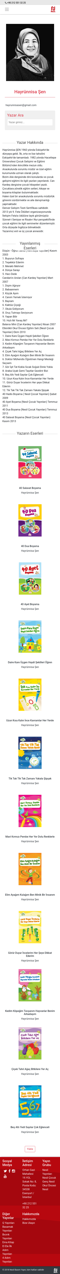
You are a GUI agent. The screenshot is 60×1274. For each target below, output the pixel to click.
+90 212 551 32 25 (16, 2)
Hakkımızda (29, 1219)
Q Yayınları (8, 1222)
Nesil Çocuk (49, 1177)
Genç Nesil (48, 1181)
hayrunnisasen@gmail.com (21, 105)
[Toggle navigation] (7, 9)
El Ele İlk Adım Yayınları (7, 1250)
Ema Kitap (8, 1242)
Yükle (30, 1149)
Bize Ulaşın (28, 1222)
